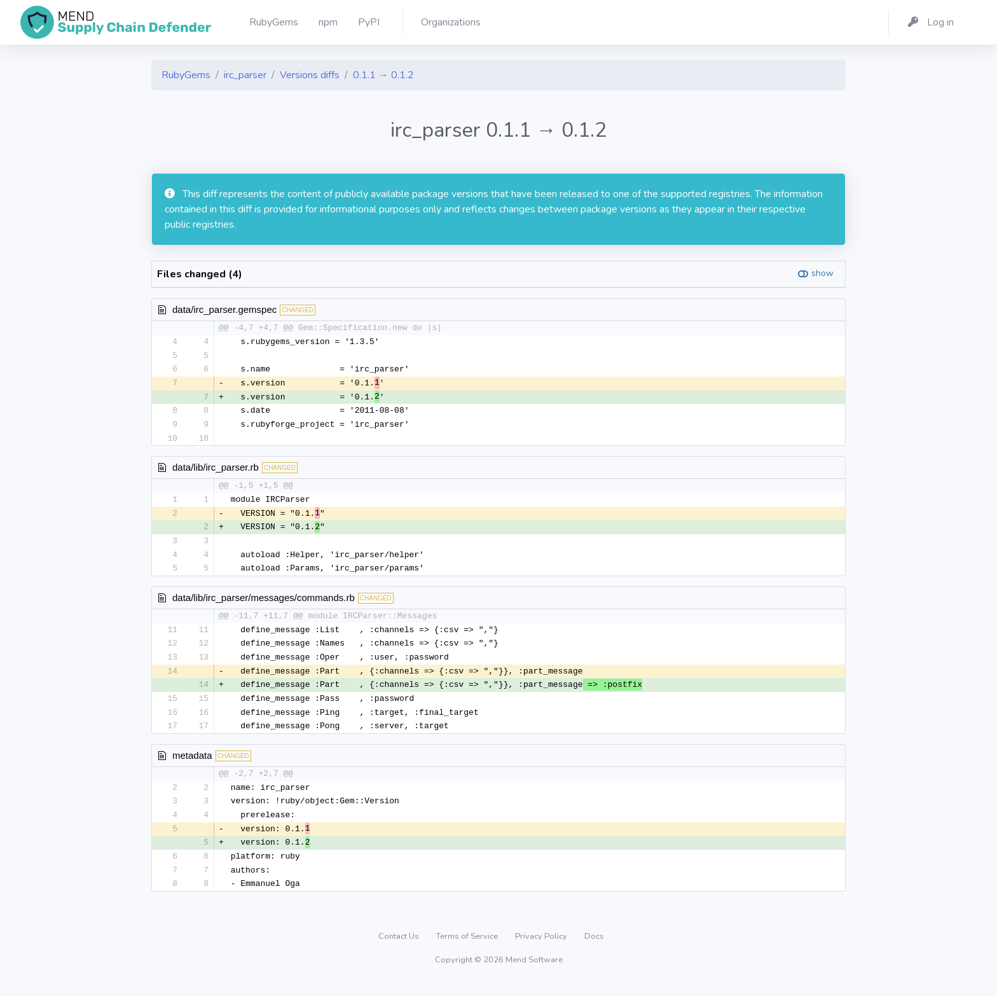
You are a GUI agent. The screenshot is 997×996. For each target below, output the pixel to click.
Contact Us (399, 947)
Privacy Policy (542, 947)
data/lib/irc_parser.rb (215, 470)
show (822, 273)
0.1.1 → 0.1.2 (383, 75)
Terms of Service (468, 947)
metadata (192, 763)
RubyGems (186, 75)
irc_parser (245, 75)
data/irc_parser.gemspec (224, 309)
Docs (594, 947)
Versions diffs (310, 75)
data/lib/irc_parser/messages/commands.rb (263, 602)
